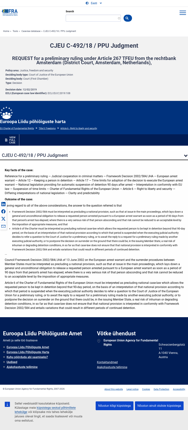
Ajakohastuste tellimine (22, 367)
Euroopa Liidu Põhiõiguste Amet (28, 347)
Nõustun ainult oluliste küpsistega (159, 405)
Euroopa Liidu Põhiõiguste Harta (28, 352)
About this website (113, 389)
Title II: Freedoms (47, 128)
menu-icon (183, 13)
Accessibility (179, 389)
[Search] (93, 18)
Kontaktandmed (107, 362)
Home (6, 31)
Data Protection (161, 389)
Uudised (12, 362)
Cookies (146, 389)
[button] (3, 204)
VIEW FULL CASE (12, 140)
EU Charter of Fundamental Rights (17, 128)
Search (70, 11)
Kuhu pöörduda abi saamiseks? (27, 357)
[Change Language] (94, 3)
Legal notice (132, 389)
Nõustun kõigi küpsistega (114, 405)
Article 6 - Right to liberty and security (78, 128)
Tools (15, 31)
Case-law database (30, 31)
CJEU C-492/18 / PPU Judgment (59, 31)
